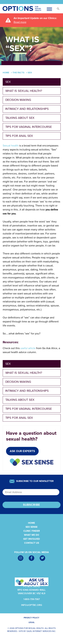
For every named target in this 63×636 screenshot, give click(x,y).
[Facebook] (31, 558)
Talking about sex (19, 118)
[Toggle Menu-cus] (49, 9)
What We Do (31, 535)
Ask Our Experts (22, 451)
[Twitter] (42, 558)
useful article (27, 348)
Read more (20, 22)
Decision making (18, 100)
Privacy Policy (31, 618)
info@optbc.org (31, 605)
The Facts (18, 72)
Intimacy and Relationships (27, 109)
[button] (57, 9)
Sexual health (10, 145)
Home (6, 72)
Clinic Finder (31, 531)
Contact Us (31, 543)
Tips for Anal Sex (19, 136)
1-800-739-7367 (32, 599)
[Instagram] (20, 558)
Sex (8, 82)
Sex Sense (31, 527)
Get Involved (31, 539)
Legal (32, 622)
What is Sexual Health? (23, 91)
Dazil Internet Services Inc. (41, 631)
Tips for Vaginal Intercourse (28, 127)
